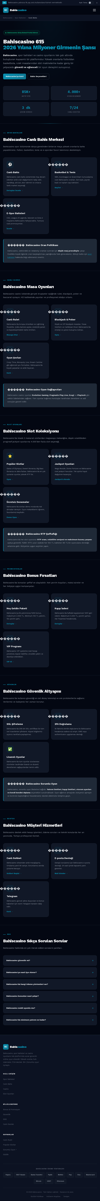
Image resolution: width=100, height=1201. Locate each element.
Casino (6, 1089)
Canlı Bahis (7, 1084)
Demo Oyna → (13, 518)
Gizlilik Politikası (37, 1197)
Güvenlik (6, 1115)
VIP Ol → (10, 662)
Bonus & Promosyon (11, 1110)
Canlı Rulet (7, 1140)
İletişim (66, 1197)
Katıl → (10, 373)
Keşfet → (59, 188)
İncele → (10, 229)
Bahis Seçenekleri (38, 76)
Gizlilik (5, 1155)
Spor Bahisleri (20, 18)
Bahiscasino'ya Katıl (14, 76)
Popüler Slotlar (9, 1145)
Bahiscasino (7, 18)
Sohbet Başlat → (14, 874)
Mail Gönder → (61, 874)
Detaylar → (12, 624)
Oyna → (58, 335)
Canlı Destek (8, 1124)
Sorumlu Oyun (9, 1150)
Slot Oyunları (8, 1094)
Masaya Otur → (13, 335)
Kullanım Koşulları (53, 1197)
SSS (5, 1119)
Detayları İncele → (15, 191)
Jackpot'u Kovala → (63, 480)
